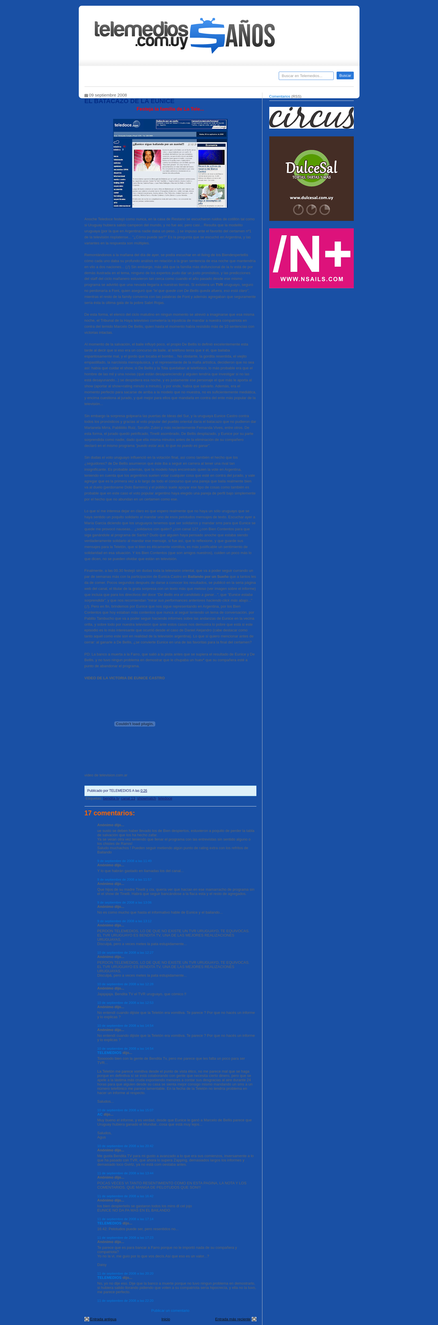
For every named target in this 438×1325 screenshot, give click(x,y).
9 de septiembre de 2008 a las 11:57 (124, 879)
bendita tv (111, 798)
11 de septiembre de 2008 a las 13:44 (125, 1173)
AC (100, 1114)
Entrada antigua (103, 1319)
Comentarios (279, 96)
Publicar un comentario (170, 1310)
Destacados (108, 78)
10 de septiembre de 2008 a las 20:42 (125, 1146)
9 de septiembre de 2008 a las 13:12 (124, 921)
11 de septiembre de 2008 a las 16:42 (125, 1196)
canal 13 (128, 798)
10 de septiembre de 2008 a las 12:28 (125, 984)
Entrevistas (158, 78)
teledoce (165, 798)
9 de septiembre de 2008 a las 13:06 (124, 902)
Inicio (165, 1319)
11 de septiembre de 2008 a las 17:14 (125, 1219)
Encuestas (221, 78)
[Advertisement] (312, 332)
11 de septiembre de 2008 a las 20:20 (125, 1273)
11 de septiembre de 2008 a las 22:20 (125, 1300)
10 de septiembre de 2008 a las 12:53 (125, 1002)
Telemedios (257, 78)
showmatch (146, 798)
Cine (197, 78)
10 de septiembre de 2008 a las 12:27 (125, 952)
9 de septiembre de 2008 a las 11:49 (124, 861)
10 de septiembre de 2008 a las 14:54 (125, 1025)
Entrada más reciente (233, 1319)
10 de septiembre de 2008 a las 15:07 (125, 1110)
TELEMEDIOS (109, 1053)
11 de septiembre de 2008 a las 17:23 (125, 1237)
